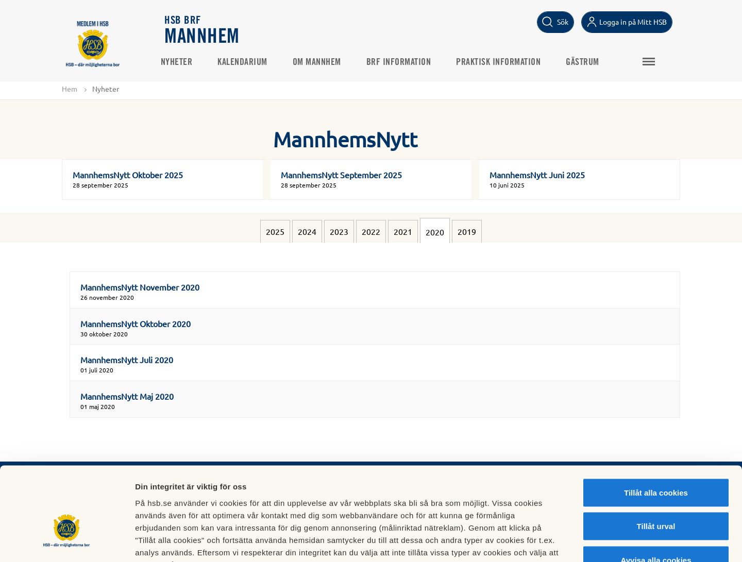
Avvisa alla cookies (655, 494)
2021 (403, 232)
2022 (371, 232)
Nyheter (181, 62)
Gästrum (587, 62)
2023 (339, 232)
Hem (69, 88)
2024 (307, 232)
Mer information (548, 541)
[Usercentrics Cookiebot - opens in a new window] (67, 542)
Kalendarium (247, 62)
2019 (467, 232)
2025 (275, 232)
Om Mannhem (321, 62)
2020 (435, 232)
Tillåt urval (656, 460)
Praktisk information (503, 62)
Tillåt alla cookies (656, 426)
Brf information (402, 62)
